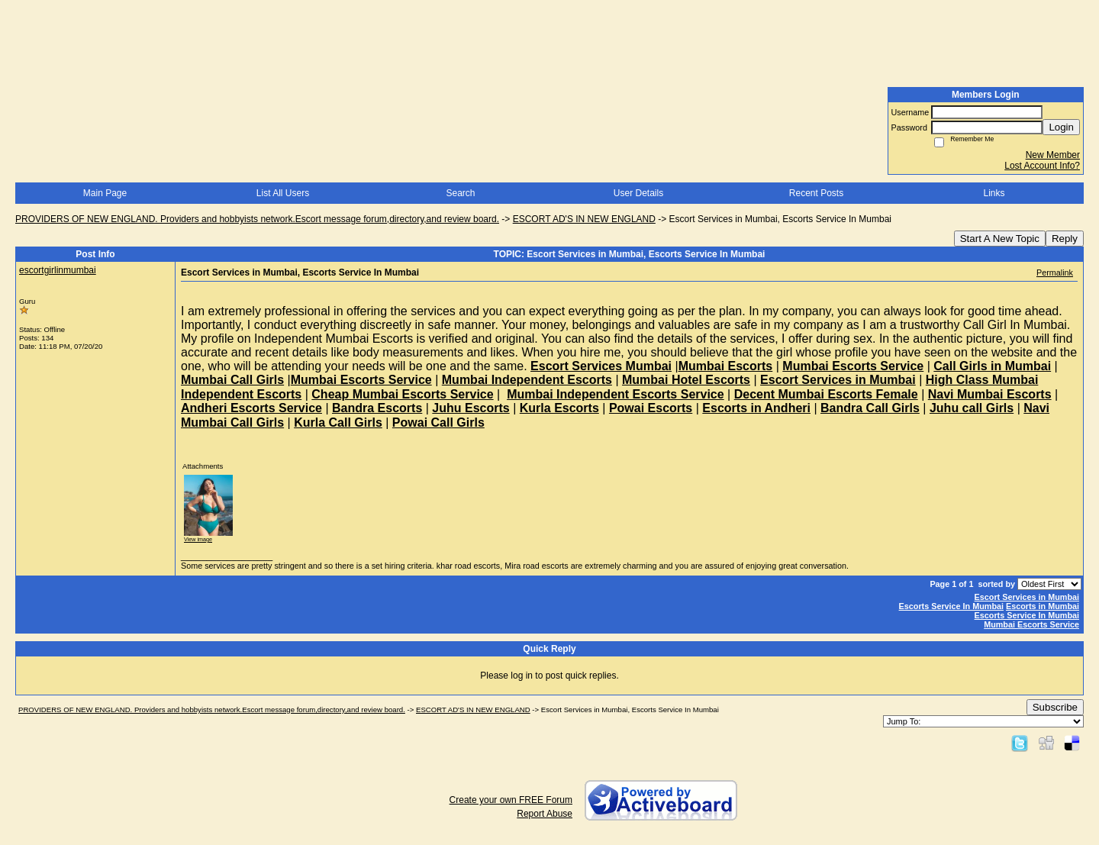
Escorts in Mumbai (1042, 606)
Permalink (1054, 272)
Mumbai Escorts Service (1031, 624)
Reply (1065, 238)
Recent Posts (816, 193)
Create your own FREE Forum (511, 800)
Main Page (105, 193)
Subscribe (1055, 707)
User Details (638, 193)
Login (1061, 127)
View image (198, 539)
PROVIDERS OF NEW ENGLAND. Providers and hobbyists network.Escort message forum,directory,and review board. (257, 219)
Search (460, 193)
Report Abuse (544, 813)
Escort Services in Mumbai (1027, 596)
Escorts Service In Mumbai (951, 606)
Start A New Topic (999, 238)
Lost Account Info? (1042, 165)
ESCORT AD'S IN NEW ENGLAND (584, 219)
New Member (1053, 155)
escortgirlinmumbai (57, 270)
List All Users (282, 193)
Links (993, 193)
